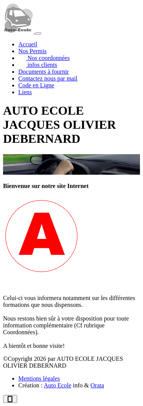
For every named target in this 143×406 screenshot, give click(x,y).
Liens (25, 92)
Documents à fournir (43, 71)
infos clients (41, 65)
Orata (97, 385)
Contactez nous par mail (47, 78)
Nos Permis (32, 51)
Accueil (27, 44)
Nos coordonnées (48, 58)
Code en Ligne (36, 85)
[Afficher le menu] (38, 33)
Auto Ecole (57, 385)
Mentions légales (39, 378)
